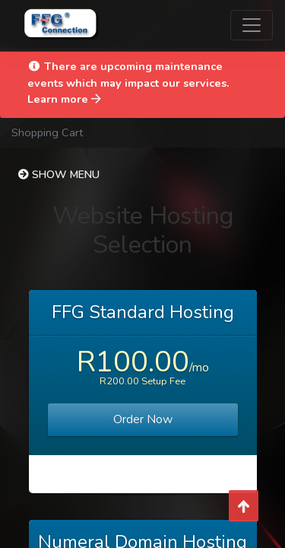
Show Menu (59, 174)
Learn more (64, 99)
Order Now (143, 419)
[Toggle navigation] (251, 25)
